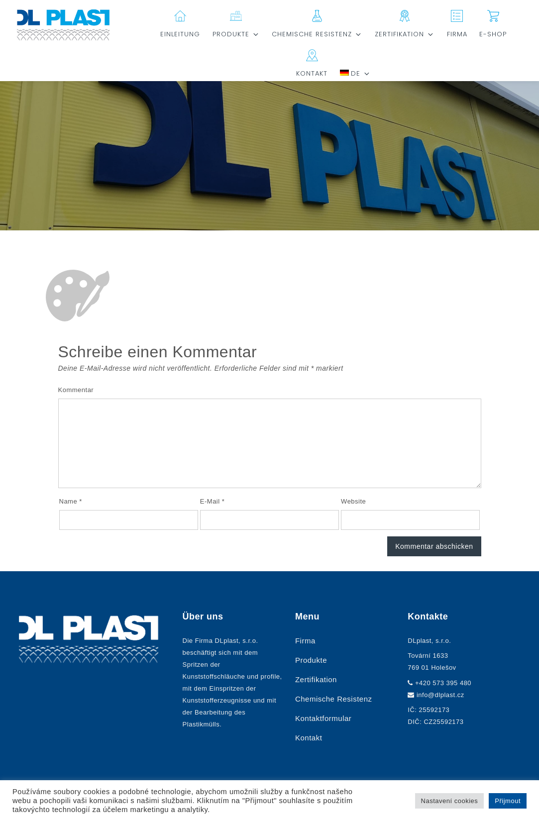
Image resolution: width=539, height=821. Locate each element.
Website (353, 501)
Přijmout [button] (508, 801)
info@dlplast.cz (440, 695)
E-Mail (212, 501)
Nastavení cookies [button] (449, 801)
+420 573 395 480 (443, 683)
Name (70, 501)
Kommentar (76, 390)
